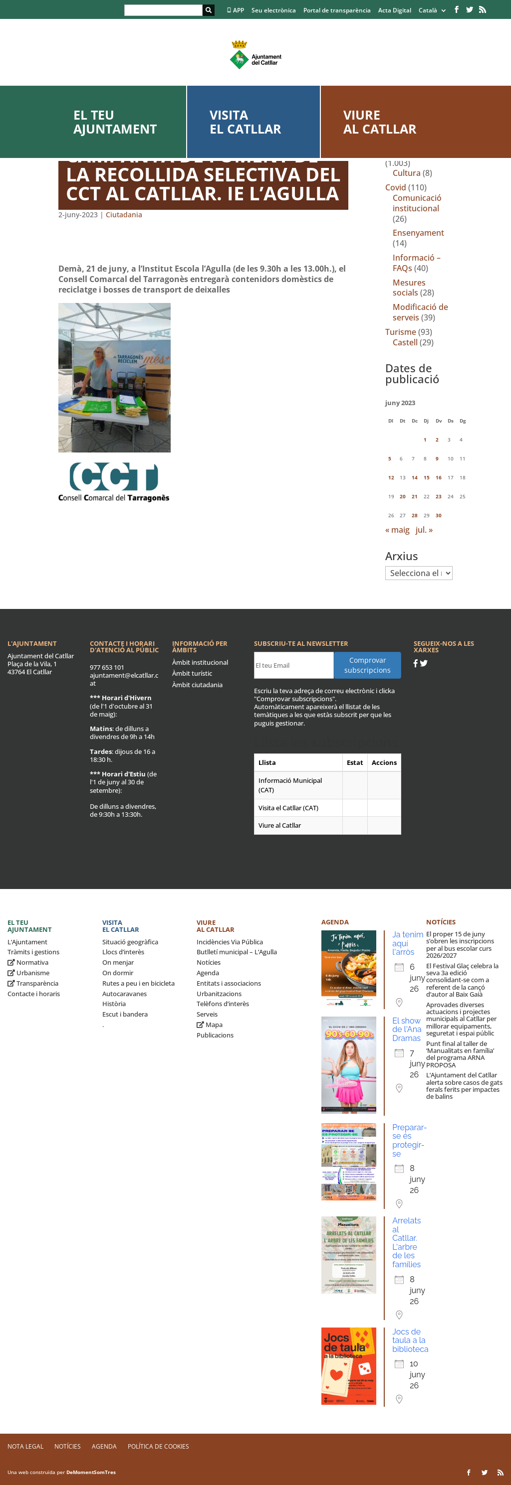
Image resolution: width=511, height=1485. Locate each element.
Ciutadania (124, 214)
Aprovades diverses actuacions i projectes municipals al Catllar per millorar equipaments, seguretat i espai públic (461, 1019)
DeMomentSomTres (91, 1472)
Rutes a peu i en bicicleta (138, 983)
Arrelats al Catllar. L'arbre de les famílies (406, 1242)
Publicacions (215, 1035)
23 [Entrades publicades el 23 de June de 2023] (439, 496)
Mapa (210, 1024)
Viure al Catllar (380, 121)
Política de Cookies (158, 1446)
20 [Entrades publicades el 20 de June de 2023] (403, 496)
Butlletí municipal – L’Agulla (237, 951)
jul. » (424, 529)
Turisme (400, 331)
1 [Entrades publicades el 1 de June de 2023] (425, 439)
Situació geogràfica (130, 941)
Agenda (208, 972)
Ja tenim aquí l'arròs (408, 943)
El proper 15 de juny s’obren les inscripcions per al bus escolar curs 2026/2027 (460, 944)
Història (114, 1003)
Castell (405, 342)
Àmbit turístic (192, 673)
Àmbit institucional (200, 662)
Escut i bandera (125, 1014)
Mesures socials (409, 287)
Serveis (207, 1014)
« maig (397, 529)
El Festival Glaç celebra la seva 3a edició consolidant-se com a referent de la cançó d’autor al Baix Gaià (462, 980)
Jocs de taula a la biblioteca (410, 1340)
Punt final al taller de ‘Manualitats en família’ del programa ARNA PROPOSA (460, 1054)
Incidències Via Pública (230, 941)
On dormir (117, 972)
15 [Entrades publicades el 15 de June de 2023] (427, 477)
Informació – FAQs (417, 263)
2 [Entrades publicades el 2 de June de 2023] (437, 439)
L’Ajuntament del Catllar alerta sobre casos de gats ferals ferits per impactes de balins (464, 1085)
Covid (395, 187)
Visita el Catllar (245, 121)
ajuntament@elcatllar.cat (124, 679)
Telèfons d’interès (223, 1003)
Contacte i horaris (33, 993)
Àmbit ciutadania (197, 684)
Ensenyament (418, 232)
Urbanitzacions (219, 993)
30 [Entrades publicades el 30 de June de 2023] (439, 515)
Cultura (407, 172)
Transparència (32, 983)
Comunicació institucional (417, 203)
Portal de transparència (337, 10)
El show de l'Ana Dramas (407, 1029)
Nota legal (25, 1446)
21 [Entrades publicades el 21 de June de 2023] (415, 496)
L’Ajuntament (27, 941)
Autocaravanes (124, 993)
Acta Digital (394, 10)
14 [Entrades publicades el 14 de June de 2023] (415, 477)
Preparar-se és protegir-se (409, 1141)
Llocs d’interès (123, 951)
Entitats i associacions (229, 983)
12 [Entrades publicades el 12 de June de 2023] (391, 477)
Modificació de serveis (420, 312)
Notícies (209, 962)
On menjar (118, 962)
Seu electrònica (274, 10)
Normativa (27, 962)
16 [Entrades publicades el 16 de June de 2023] (439, 477)
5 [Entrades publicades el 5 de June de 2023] (389, 458)
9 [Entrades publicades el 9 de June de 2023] (437, 458)
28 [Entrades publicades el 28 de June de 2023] (415, 515)
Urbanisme (28, 972)
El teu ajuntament (115, 121)
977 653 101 (107, 667)
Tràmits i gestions (33, 951)
